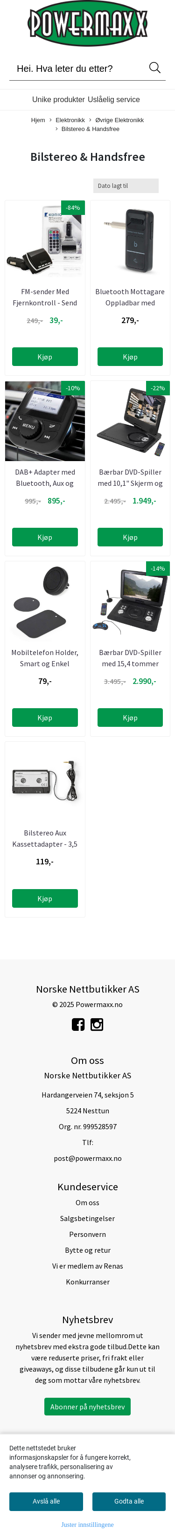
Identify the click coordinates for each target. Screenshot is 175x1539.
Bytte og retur (88, 1250)
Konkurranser (88, 1281)
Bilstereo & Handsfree (87, 129)
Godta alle (129, 1501)
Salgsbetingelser (87, 1218)
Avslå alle (46, 1501)
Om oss (87, 1202)
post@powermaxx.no (88, 1158)
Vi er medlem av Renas (87, 1265)
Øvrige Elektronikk (116, 120)
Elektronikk (67, 120)
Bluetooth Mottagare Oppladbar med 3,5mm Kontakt (130, 302)
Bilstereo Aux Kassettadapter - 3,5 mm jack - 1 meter (44, 844)
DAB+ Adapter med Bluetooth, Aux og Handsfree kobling (45, 483)
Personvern (87, 1234)
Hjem (38, 120)
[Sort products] (126, 186)
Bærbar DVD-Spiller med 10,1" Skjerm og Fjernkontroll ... (130, 483)
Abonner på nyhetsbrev (87, 1406)
